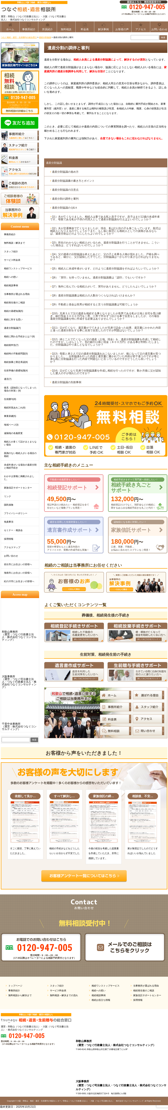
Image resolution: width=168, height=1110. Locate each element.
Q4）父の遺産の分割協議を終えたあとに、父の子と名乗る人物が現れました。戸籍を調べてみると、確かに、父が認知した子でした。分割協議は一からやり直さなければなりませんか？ (104, 257)
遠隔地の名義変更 (13, 433)
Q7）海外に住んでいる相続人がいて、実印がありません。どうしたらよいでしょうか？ (104, 286)
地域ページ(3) (11, 424)
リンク (7, 496)
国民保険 (8, 504)
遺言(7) (7, 379)
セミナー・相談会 (13, 530)
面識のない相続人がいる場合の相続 (20, 454)
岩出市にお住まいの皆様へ (18, 564)
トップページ (15, 985)
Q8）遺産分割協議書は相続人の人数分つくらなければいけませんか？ (93, 295)
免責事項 (8, 521)
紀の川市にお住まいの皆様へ (19, 581)
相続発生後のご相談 (14, 302)
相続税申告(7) (11, 345)
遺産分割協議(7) (12, 328)
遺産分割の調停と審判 (65, 198)
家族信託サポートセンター (18, 487)
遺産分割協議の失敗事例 (66, 382)
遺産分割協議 (54, 162)
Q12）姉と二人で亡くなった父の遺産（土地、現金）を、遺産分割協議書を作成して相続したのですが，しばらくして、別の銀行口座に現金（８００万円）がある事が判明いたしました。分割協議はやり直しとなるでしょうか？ (105, 342)
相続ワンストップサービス (18, 268)
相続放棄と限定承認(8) (16, 362)
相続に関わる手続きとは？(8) (19, 336)
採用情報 (8, 539)
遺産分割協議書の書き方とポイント (73, 180)
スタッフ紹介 (11, 251)
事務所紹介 (10, 234)
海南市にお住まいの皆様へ (18, 572)
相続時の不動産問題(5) (16, 353)
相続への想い (11, 277)
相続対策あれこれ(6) (14, 407)
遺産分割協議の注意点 (65, 189)
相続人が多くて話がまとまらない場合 (20, 443)
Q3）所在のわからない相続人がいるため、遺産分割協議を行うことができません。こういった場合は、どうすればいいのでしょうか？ (104, 244)
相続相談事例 (11, 285)
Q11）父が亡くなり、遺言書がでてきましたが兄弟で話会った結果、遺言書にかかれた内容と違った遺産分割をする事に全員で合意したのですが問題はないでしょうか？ (105, 329)
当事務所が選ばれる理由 (17, 294)
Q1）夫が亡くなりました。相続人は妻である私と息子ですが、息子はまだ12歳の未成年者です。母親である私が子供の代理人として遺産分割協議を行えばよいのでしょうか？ (105, 218)
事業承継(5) (10, 416)
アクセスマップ (12, 547)
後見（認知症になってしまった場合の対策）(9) (20, 389)
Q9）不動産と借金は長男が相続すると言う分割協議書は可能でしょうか (95, 304)
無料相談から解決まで (20, 995)
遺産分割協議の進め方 (65, 171)
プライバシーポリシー (15, 513)
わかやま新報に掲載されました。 (19, 478)
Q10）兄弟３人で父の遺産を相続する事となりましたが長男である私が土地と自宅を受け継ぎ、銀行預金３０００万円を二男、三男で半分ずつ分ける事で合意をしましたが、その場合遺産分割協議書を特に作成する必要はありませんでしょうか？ (105, 316)
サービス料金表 (12, 260)
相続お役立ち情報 (101, 1000)
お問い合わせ (11, 556)
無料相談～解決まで (14, 243)
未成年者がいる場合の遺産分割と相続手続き (20, 466)
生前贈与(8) (10, 399)
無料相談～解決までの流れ (64, 995)
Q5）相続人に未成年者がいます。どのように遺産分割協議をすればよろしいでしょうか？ (106, 268)
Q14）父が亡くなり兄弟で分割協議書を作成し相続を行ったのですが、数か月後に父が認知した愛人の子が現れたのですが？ (105, 372)
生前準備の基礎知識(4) (16, 370)
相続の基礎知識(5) (13, 311)
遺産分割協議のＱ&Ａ (65, 207)
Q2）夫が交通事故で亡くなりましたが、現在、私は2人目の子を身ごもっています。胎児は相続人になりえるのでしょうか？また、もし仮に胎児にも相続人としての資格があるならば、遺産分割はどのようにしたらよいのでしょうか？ (105, 231)
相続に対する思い (13, 319)
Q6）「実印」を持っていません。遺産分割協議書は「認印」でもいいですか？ (99, 277)
